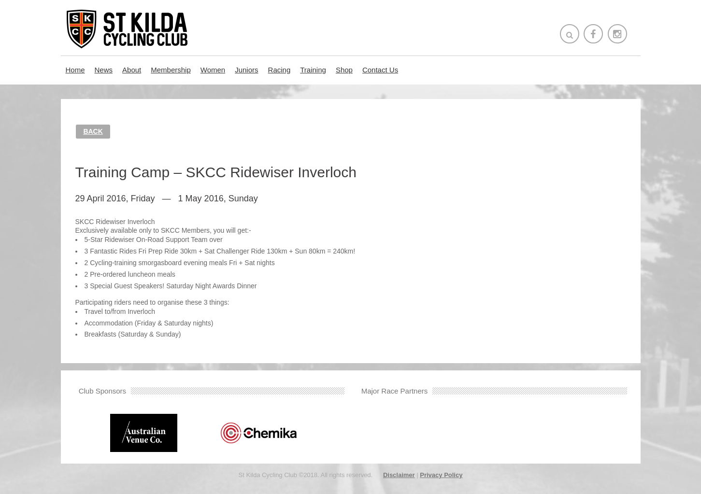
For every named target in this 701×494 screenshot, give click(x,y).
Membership (171, 70)
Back (92, 131)
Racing (279, 70)
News (104, 70)
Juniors (246, 70)
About (131, 70)
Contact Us (380, 70)
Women (212, 70)
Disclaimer (399, 475)
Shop (344, 70)
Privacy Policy (441, 475)
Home (75, 70)
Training (313, 70)
